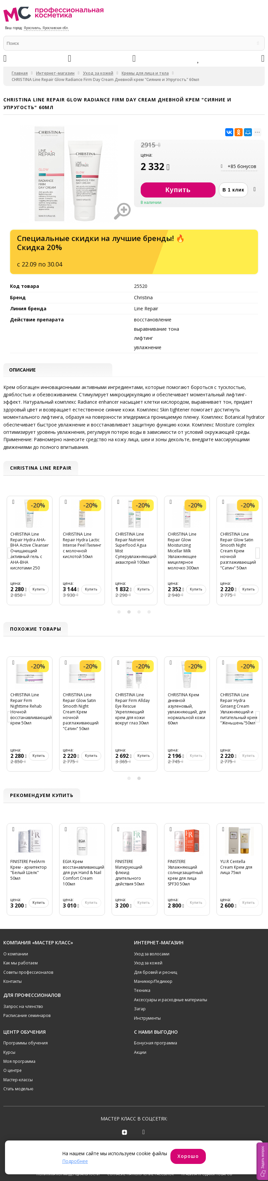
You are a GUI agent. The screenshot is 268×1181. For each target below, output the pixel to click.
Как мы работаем (20, 964)
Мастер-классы (18, 1081)
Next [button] (258, 554)
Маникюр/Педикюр (153, 982)
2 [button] (129, 612)
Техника (142, 991)
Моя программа (19, 1062)
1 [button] (119, 612)
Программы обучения (25, 1044)
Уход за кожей (98, 73)
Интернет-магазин (55, 73)
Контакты (12, 982)
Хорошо (188, 1156)
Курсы (9, 1053)
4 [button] (149, 612)
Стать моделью (18, 1090)
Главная (20, 73)
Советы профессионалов (28, 973)
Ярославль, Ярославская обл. (46, 27)
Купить (38, 590)
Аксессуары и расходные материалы (170, 1000)
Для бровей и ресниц (155, 973)
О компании (15, 954)
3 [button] (139, 612)
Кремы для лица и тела (145, 73)
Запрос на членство (23, 1007)
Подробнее (75, 1161)
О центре (12, 1071)
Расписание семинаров (26, 1016)
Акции (140, 1053)
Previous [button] (10, 554)
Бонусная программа (155, 1044)
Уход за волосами (151, 954)
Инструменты (147, 1019)
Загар (140, 1010)
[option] (29, 554)
